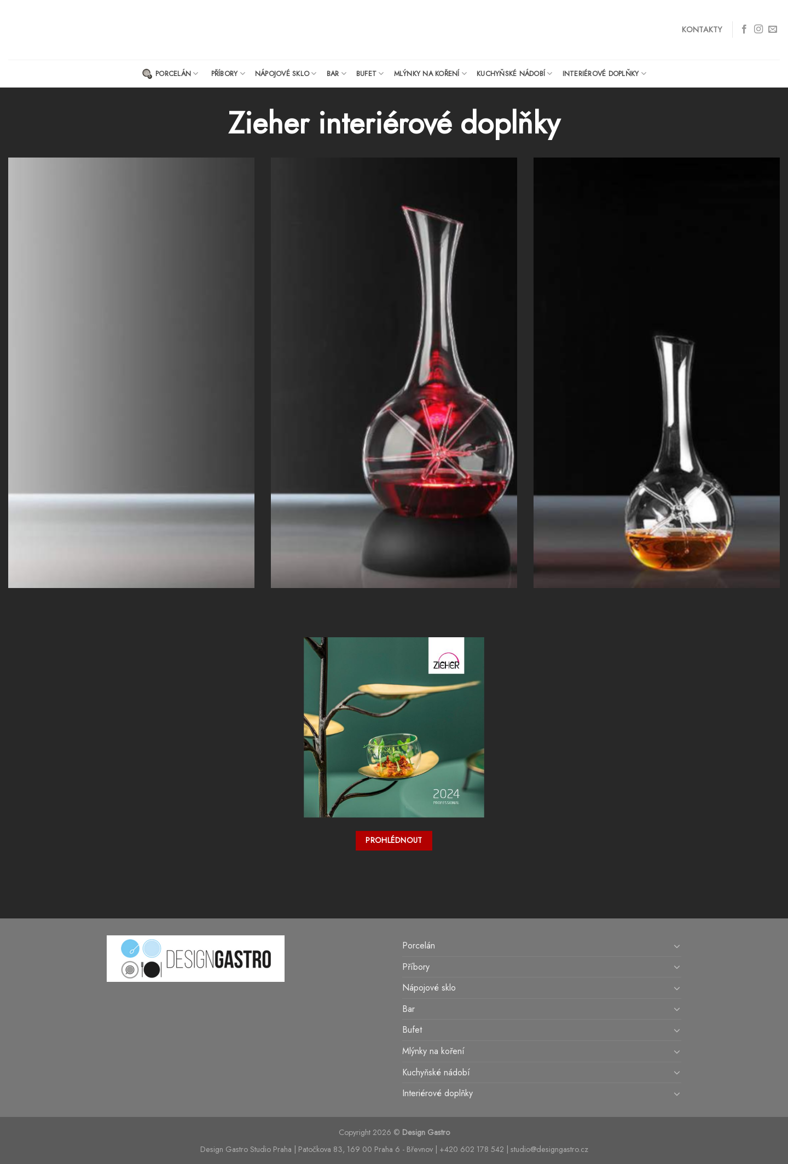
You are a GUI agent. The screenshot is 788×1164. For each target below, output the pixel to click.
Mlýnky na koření (430, 73)
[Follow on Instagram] (758, 29)
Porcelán (170, 73)
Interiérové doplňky (604, 73)
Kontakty (702, 29)
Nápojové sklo (286, 73)
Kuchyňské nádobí (515, 73)
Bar (336, 73)
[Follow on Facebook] (744, 29)
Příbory (228, 73)
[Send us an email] (772, 29)
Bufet (370, 73)
